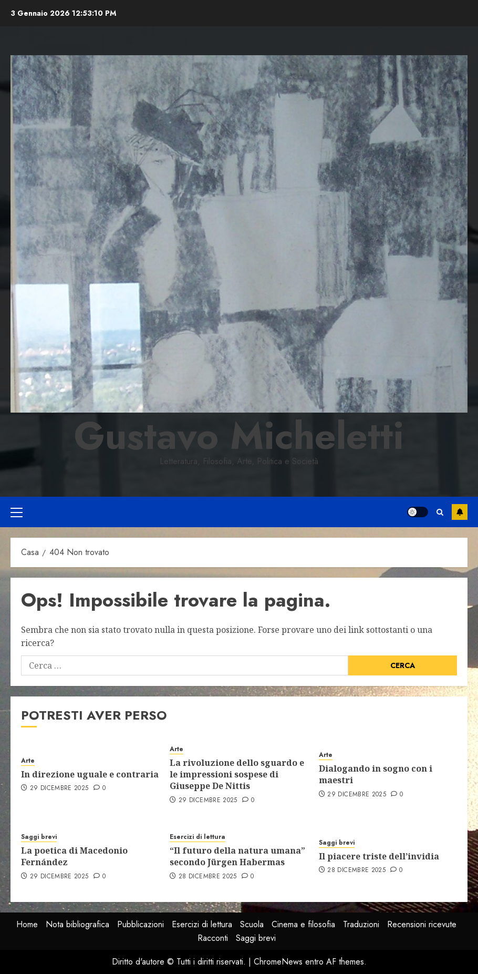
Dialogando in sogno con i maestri (375, 774)
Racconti (213, 938)
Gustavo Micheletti (239, 435)
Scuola (252, 924)
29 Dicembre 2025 (59, 788)
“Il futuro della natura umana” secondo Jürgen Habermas (237, 856)
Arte (28, 760)
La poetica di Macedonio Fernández (74, 856)
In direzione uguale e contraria (90, 774)
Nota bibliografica (77, 924)
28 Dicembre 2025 (208, 877)
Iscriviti (459, 512)
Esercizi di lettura (197, 837)
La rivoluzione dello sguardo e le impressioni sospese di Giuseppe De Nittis (237, 774)
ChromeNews (278, 962)
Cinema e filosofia (303, 924)
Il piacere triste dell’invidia (379, 856)
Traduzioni (361, 924)
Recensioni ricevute (421, 924)
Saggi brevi (39, 837)
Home (27, 924)
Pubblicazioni (140, 924)
